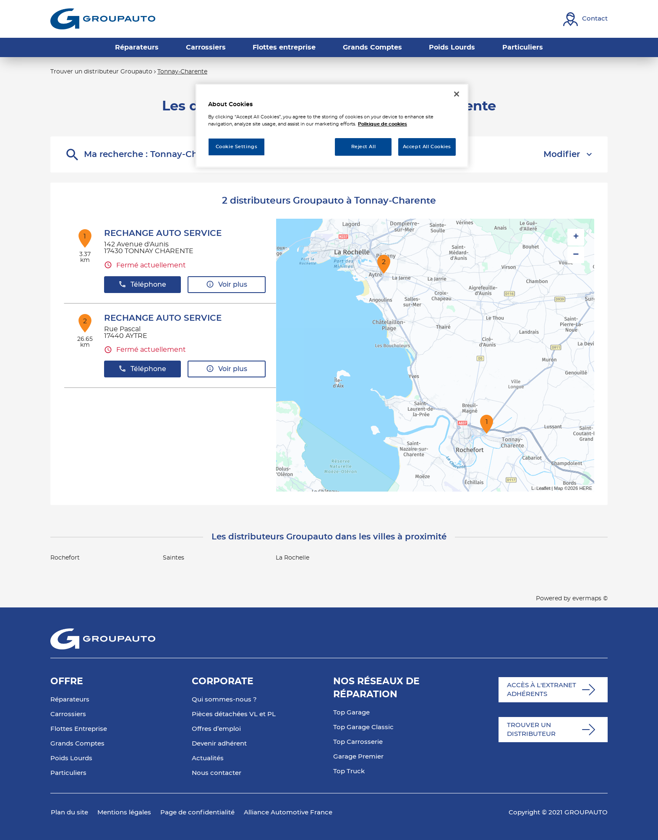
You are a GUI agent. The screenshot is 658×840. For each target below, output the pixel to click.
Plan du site (69, 812)
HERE (585, 488)
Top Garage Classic (363, 727)
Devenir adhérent (219, 744)
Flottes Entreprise (78, 729)
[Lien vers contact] (585, 19)
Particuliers (68, 773)
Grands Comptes (77, 744)
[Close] (456, 94)
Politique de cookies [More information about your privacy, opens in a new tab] (382, 124)
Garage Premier (358, 757)
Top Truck (349, 771)
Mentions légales (124, 812)
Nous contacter (216, 773)
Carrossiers (68, 714)
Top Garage (351, 712)
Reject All (363, 146)
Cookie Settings (237, 146)
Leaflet (543, 488)
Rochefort (65, 558)
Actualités (208, 758)
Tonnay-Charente (182, 72)
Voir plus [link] (226, 284)
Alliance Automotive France (288, 812)
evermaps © (590, 599)
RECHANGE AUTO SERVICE (163, 233)
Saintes (173, 558)
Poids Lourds (71, 758)
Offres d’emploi (216, 729)
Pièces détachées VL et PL (234, 714)
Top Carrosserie (358, 742)
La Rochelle (292, 558)
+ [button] (576, 237)
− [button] (576, 255)
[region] (332, 125)
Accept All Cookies (427, 146)
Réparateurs (69, 699)
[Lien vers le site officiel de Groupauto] (102, 18)
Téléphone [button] (142, 284)
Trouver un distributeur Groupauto (101, 72)
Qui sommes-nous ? (224, 699)
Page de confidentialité (197, 812)
